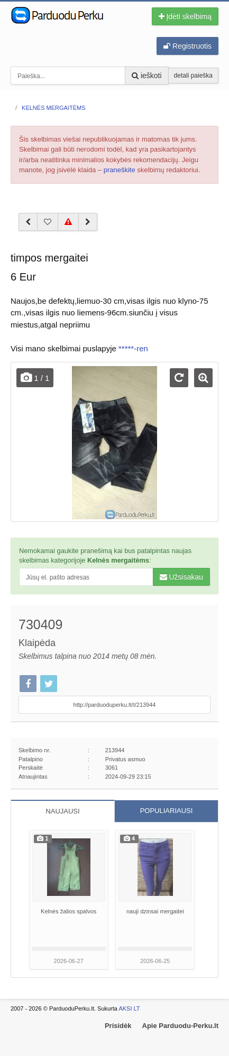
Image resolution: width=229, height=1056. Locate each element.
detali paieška (193, 75)
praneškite (119, 170)
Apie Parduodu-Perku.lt (180, 1026)
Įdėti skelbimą (185, 16)
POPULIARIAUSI (166, 811)
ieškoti (147, 75)
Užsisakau (181, 577)
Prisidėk (118, 1026)
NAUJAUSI (62, 811)
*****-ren (133, 348)
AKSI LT (129, 1008)
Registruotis (187, 46)
